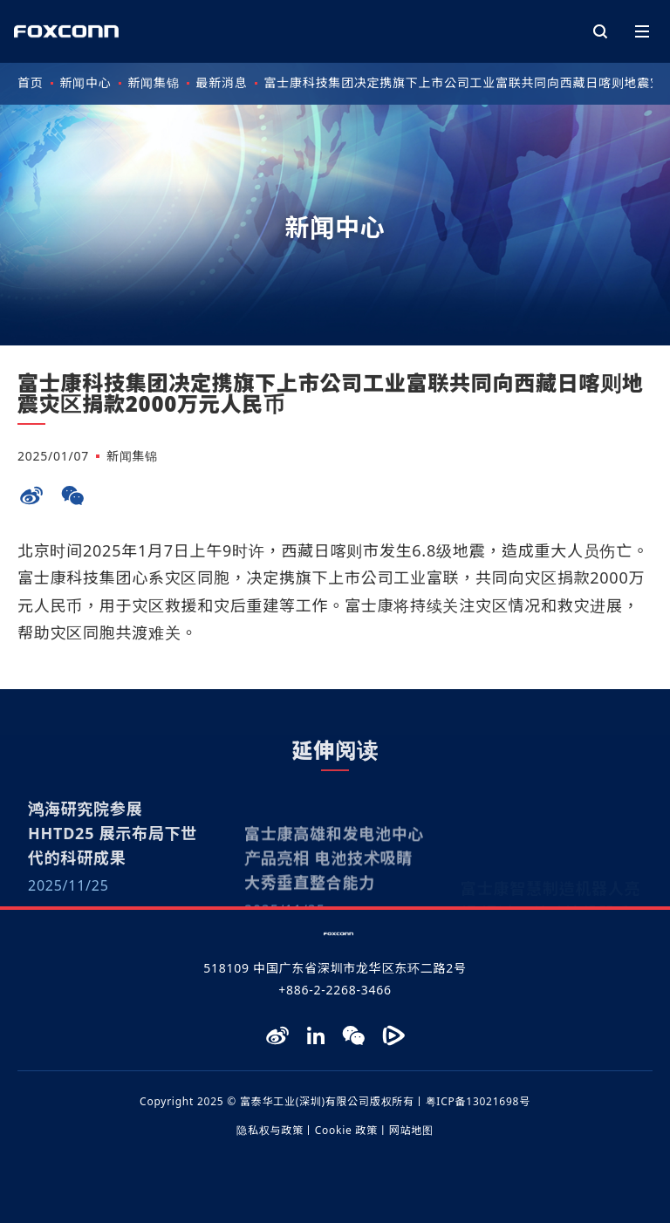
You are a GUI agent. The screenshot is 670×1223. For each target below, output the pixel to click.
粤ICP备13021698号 (478, 1101)
